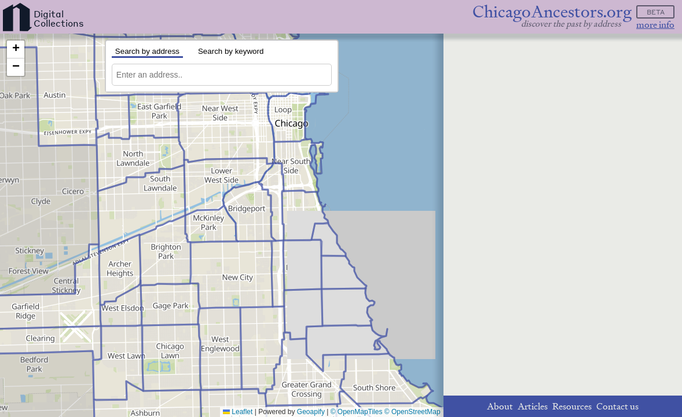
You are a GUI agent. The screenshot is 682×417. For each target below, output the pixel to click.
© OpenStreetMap (412, 412)
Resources (572, 406)
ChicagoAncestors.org (552, 12)
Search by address (147, 51)
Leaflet (237, 412)
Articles (533, 406)
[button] (15, 49)
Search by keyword (230, 51)
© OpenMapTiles (357, 412)
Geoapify (311, 412)
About (500, 406)
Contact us (617, 406)
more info (655, 25)
